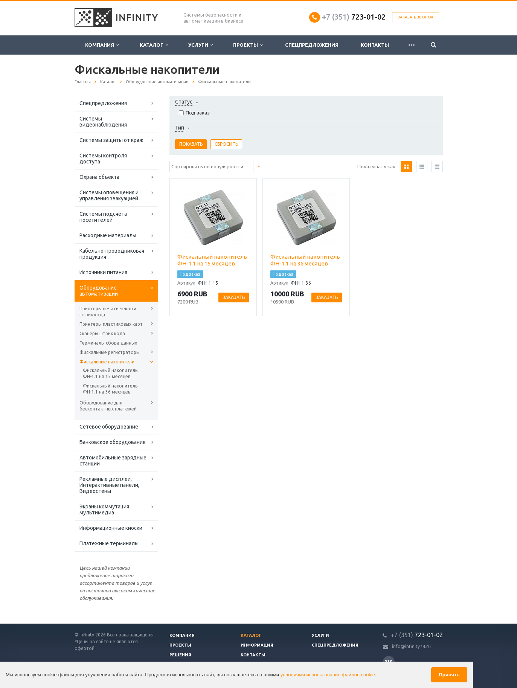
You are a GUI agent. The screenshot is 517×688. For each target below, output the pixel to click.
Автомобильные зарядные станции (112, 461)
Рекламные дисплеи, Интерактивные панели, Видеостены (109, 485)
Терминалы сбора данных (108, 342)
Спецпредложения (312, 44)
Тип (179, 128)
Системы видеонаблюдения (103, 122)
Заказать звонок (415, 17)
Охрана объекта (99, 177)
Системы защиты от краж (111, 140)
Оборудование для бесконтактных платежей (108, 405)
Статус (183, 102)
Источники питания (103, 272)
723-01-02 (354, 17)
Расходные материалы (107, 235)
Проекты (247, 45)
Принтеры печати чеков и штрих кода (107, 311)
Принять (449, 674)
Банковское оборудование (112, 442)
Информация (257, 645)
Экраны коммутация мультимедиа (104, 509)
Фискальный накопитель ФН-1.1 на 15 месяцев (110, 373)
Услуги (200, 45)
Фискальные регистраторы (109, 352)
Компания (102, 45)
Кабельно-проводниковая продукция (111, 254)
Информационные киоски (110, 528)
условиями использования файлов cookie (328, 674)
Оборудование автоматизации (98, 291)
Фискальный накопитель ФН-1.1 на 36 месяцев (110, 388)
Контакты (375, 44)
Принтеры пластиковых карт (111, 324)
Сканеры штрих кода (102, 333)
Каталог (154, 45)
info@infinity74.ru (411, 646)
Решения (180, 655)
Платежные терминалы (109, 543)
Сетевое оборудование (108, 427)
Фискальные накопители (106, 361)
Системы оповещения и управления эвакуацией (109, 195)
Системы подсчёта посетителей (103, 217)
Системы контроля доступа (103, 159)
